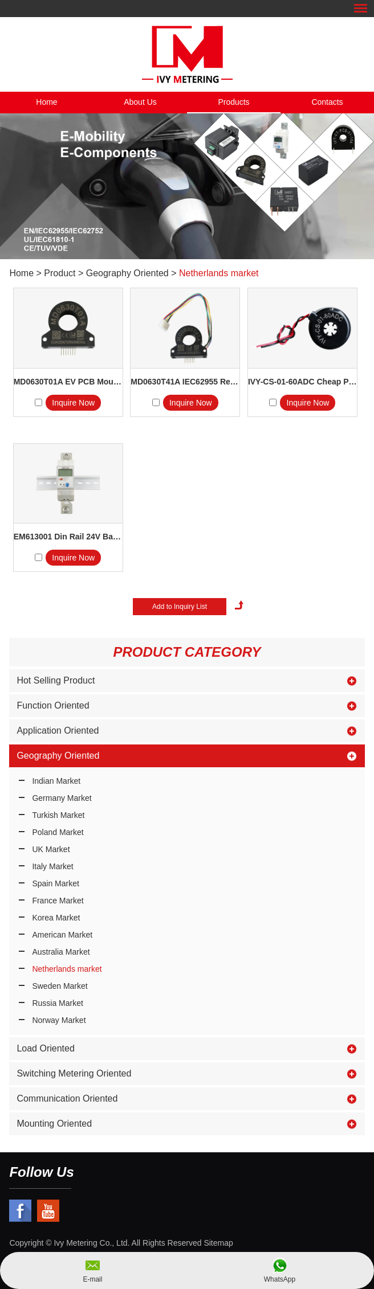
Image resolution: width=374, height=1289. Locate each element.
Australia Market (61, 951)
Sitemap (218, 1242)
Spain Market (55, 883)
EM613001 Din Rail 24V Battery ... (68, 536)
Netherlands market (219, 273)
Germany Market (61, 798)
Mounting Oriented (54, 1123)
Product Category (187, 652)
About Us (140, 102)
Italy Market (52, 866)
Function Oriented (53, 705)
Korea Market (56, 917)
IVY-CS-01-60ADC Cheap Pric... (302, 381)
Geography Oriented (127, 273)
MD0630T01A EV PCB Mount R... (68, 381)
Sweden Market (59, 986)
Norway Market (59, 1020)
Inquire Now (73, 402)
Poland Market (57, 832)
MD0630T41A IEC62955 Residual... (185, 381)
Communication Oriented (67, 1098)
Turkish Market (58, 815)
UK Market (51, 849)
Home (46, 102)
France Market (57, 900)
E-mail (92, 1279)
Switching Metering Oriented (74, 1073)
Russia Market (57, 1003)
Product (59, 273)
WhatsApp (279, 1279)
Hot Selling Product (56, 680)
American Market (62, 934)
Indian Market (56, 780)
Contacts (327, 102)
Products (233, 102)
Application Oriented (58, 730)
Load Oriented (45, 1048)
